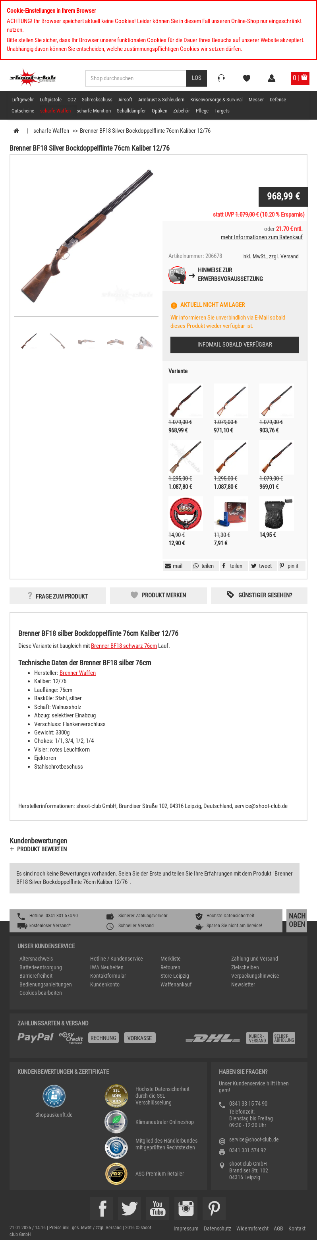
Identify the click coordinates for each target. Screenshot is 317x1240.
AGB (278, 1228)
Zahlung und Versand (254, 958)
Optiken (159, 111)
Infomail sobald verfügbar (234, 344)
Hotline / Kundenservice (116, 958)
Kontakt (296, 1228)
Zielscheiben (245, 967)
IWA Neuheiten (107, 967)
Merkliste (170, 958)
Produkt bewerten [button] (42, 849)
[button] (288, 566)
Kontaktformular (108, 976)
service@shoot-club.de (254, 1139)
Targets (222, 111)
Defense (278, 100)
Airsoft (125, 100)
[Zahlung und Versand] (242, 1041)
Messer (256, 100)
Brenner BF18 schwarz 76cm (124, 645)
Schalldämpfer (131, 111)
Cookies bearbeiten (40, 993)
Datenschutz (217, 1228)
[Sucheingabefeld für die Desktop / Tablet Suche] (136, 78)
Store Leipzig (174, 976)
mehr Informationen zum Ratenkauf (262, 237)
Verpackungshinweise (255, 976)
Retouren (170, 967)
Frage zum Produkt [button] (62, 596)
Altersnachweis (36, 958)
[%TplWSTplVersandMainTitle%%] (98, 1041)
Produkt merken (164, 595)
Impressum (186, 1228)
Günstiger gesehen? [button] (265, 595)
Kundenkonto (105, 984)
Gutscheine (23, 111)
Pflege (202, 111)
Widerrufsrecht (252, 1228)
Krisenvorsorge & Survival (216, 100)
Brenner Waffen (78, 672)
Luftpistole (51, 100)
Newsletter (243, 984)
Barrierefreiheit (35, 976)
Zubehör (181, 111)
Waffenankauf (175, 984)
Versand (289, 256)
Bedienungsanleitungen (45, 984)
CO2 (72, 100)
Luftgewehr (23, 100)
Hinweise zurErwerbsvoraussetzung (230, 274)
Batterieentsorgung (40, 967)
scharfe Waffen (55, 111)
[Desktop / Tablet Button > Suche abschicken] (196, 78)
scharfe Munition (94, 111)
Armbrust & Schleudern (161, 100)
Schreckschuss (97, 100)
